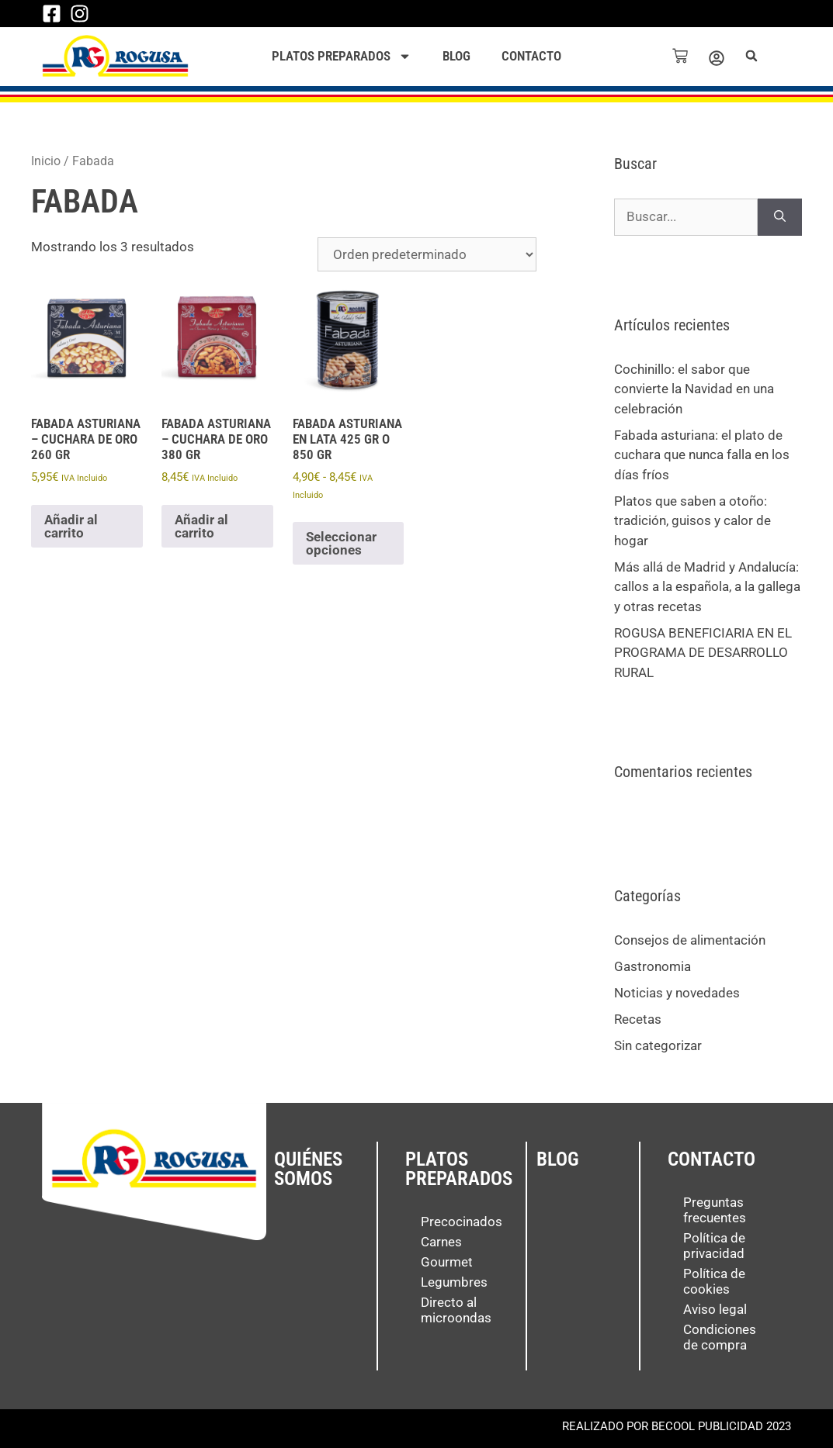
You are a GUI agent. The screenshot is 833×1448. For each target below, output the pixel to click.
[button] (753, 55)
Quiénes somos (308, 1169)
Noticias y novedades (677, 992)
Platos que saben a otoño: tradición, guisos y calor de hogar (692, 520)
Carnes (441, 1241)
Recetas (637, 1019)
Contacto (531, 56)
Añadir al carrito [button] (71, 526)
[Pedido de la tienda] (427, 254)
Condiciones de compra (719, 1337)
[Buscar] (780, 217)
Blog (456, 56)
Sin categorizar (658, 1045)
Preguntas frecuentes (714, 1209)
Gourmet (447, 1262)
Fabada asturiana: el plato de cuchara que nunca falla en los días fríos (702, 454)
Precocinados (461, 1221)
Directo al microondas (456, 1309)
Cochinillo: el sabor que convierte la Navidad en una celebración (694, 388)
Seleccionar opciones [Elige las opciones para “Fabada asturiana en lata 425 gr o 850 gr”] (341, 543)
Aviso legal (715, 1309)
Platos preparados (341, 56)
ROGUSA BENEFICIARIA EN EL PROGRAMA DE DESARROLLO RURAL (703, 652)
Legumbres (454, 1282)
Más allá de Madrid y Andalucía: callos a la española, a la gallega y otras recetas (707, 586)
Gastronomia (652, 966)
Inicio (46, 161)
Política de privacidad (714, 1245)
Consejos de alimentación (689, 940)
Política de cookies (714, 1281)
